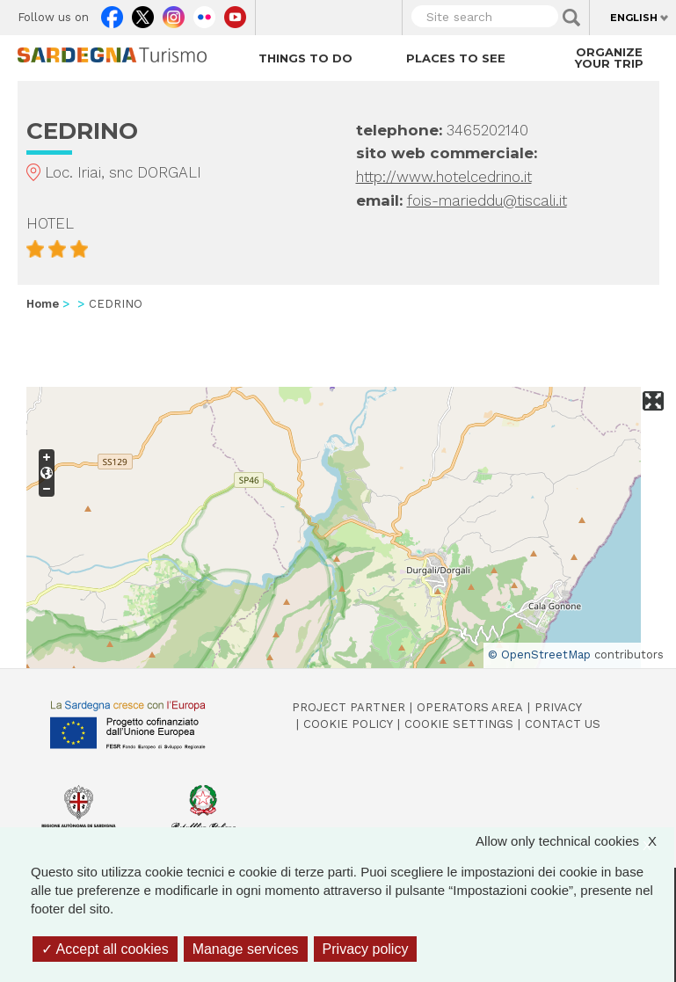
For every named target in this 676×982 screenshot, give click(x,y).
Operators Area (470, 707)
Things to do (305, 58)
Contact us (562, 724)
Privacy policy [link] (366, 949)
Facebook (112, 13)
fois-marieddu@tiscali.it (487, 200)
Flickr (204, 13)
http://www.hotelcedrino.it (444, 176)
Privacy (558, 707)
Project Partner (348, 707)
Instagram (174, 13)
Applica (571, 18)
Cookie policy (348, 724)
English (634, 17)
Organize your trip (609, 57)
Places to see (455, 58)
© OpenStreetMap (539, 654)
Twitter (143, 13)
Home (42, 303)
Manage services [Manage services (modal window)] (246, 949)
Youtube (235, 13)
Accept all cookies (105, 949)
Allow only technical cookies (575, 841)
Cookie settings (458, 724)
